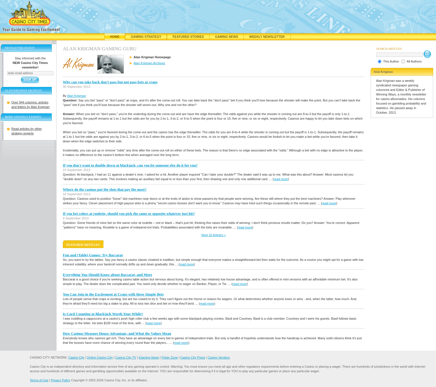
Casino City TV (125, 357)
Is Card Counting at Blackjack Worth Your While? (103, 314)
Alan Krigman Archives (149, 63)
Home (114, 36)
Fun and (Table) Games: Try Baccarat (93, 255)
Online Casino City (100, 357)
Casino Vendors (219, 357)
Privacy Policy (60, 380)
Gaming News (226, 36)
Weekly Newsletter (267, 36)
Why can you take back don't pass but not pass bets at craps (110, 82)
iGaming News (149, 357)
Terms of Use (39, 380)
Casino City (76, 357)
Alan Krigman (76, 95)
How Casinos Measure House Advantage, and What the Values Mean (117, 333)
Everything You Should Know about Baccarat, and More (107, 274)
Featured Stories (188, 36)
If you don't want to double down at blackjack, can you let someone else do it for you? (130, 165)
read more (281, 179)
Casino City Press (192, 357)
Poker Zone (169, 357)
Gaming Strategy (146, 36)
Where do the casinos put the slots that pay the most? (104, 189)
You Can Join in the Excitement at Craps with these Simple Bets (113, 294)
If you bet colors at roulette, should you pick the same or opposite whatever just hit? (129, 213)
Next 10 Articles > (214, 235)
